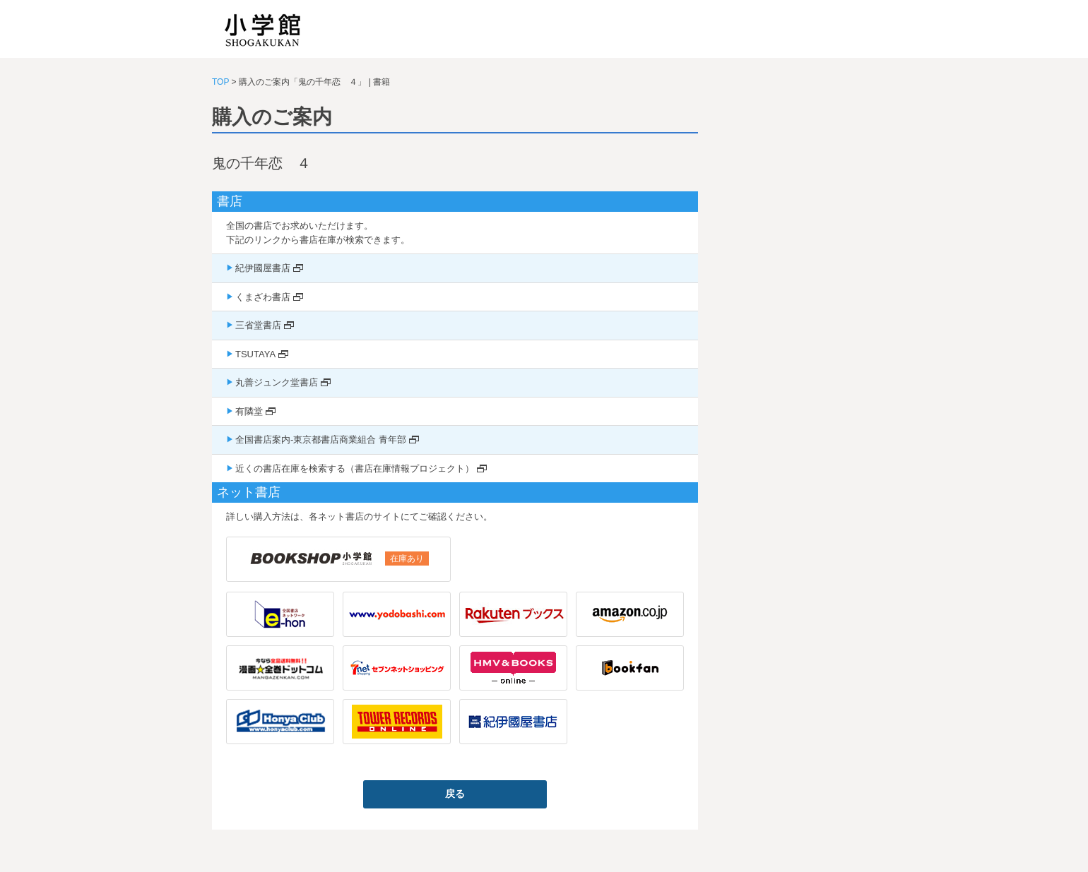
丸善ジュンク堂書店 (276, 382)
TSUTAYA (255, 354)
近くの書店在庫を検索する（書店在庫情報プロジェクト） (354, 468)
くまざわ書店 (262, 297)
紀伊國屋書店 (262, 268)
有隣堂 (249, 411)
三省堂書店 (258, 325)
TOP (220, 82)
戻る (455, 793)
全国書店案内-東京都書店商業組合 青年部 (320, 439)
